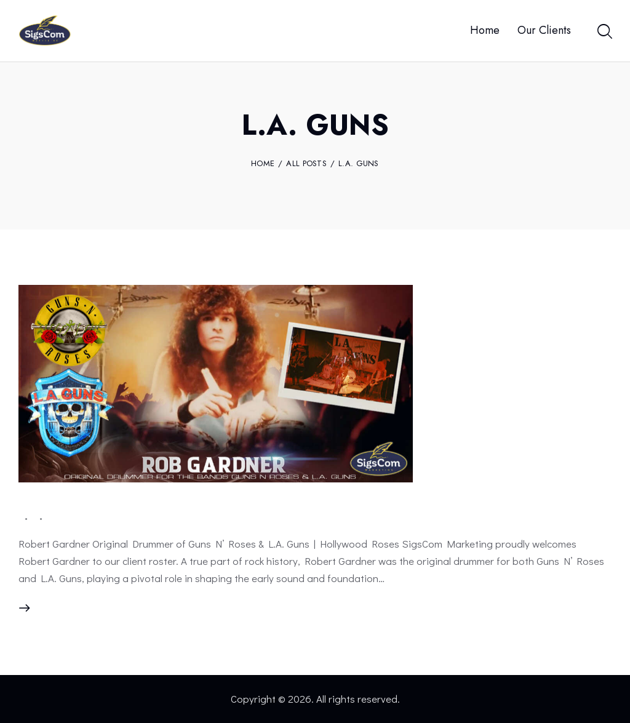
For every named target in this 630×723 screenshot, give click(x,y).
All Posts (306, 163)
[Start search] (604, 32)
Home (262, 163)
